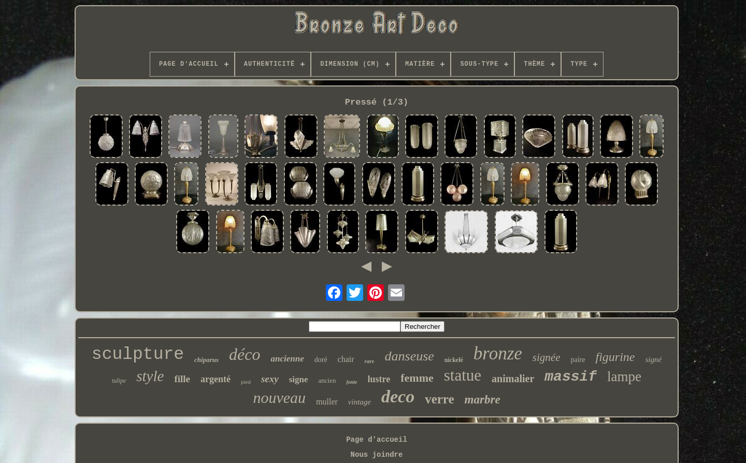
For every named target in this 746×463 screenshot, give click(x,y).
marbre (482, 399)
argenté (215, 379)
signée (547, 357)
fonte (351, 382)
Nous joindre (377, 455)
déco (244, 354)
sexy (270, 378)
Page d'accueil (376, 440)
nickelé (453, 360)
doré (320, 360)
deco (397, 396)
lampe (624, 376)
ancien (327, 380)
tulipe (119, 380)
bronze (498, 353)
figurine (615, 357)
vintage (359, 402)
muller (327, 401)
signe (298, 379)
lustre (379, 379)
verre (439, 399)
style (150, 376)
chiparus (206, 360)
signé (653, 359)
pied (246, 382)
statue (462, 375)
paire (577, 360)
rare (370, 361)
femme (417, 377)
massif (570, 377)
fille (182, 378)
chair (346, 359)
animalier (513, 378)
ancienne (287, 359)
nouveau (279, 397)
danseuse (409, 356)
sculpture (138, 354)
